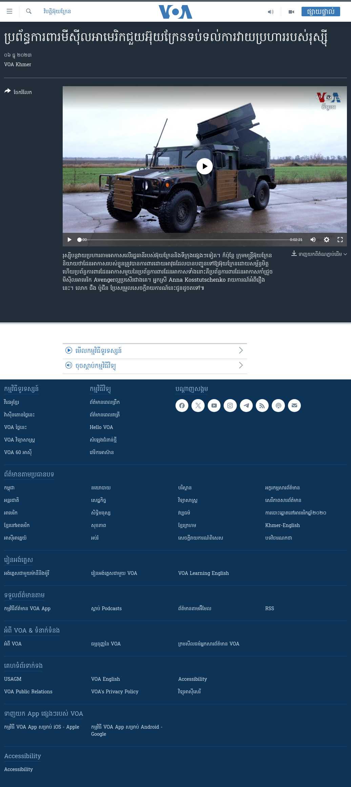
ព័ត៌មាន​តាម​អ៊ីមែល (194, 609)
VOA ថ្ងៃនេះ (15, 427)
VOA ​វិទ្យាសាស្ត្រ (19, 440)
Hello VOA (101, 427)
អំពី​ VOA (13, 644)
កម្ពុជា (9, 488)
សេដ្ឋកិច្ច (98, 500)
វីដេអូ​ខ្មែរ (11, 402)
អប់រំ (95, 538)
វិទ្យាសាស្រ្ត (188, 500)
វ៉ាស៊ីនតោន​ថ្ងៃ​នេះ (19, 415)
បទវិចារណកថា (278, 538)
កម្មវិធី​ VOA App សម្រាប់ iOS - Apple (41, 727)
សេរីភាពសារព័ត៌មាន (283, 500)
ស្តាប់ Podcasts (106, 609)
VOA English (105, 679)
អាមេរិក (11, 513)
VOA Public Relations (28, 692)
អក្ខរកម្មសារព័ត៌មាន (282, 488)
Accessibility (192, 679)
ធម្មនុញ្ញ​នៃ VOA (106, 644)
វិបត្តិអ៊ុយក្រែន (57, 12)
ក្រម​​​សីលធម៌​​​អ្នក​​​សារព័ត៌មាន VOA (209, 644)
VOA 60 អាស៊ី (18, 452)
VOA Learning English (203, 573)
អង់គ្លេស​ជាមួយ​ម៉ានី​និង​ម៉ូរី (26, 573)
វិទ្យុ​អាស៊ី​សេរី (189, 692)
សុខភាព (98, 525)
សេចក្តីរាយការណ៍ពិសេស (200, 538)
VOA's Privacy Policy (115, 692)
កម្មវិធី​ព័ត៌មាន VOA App (27, 609)
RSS (269, 609)
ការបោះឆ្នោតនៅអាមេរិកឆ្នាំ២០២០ (295, 513)
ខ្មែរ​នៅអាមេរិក (17, 525)
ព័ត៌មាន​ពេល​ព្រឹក (105, 402)
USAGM (12, 679)
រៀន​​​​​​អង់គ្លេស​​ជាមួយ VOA (114, 573)
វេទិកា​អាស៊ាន (102, 452)
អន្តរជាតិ (11, 500)
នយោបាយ (101, 488)
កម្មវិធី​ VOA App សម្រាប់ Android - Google (127, 731)
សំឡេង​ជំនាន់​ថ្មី (103, 440)
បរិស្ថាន (185, 488)
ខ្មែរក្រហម (187, 525)
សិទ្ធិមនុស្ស (101, 513)
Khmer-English (282, 525)
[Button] (18, 93)
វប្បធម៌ (184, 513)
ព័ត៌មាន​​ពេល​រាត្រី (105, 415)
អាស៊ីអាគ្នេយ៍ (15, 538)
